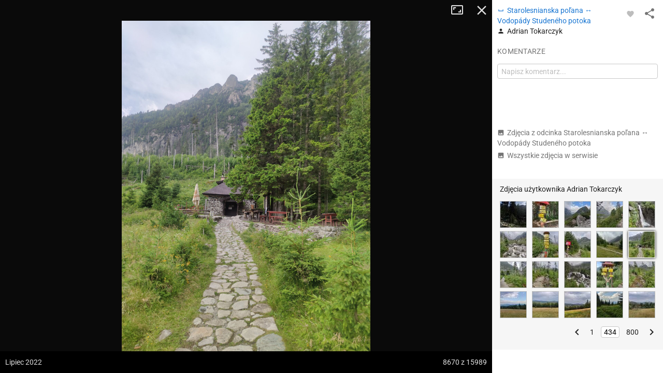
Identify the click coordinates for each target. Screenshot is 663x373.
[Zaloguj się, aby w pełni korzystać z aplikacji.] (630, 13)
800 (632, 332)
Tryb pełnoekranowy (461, 10)
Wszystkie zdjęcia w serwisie (547, 155)
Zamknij (481, 10)
